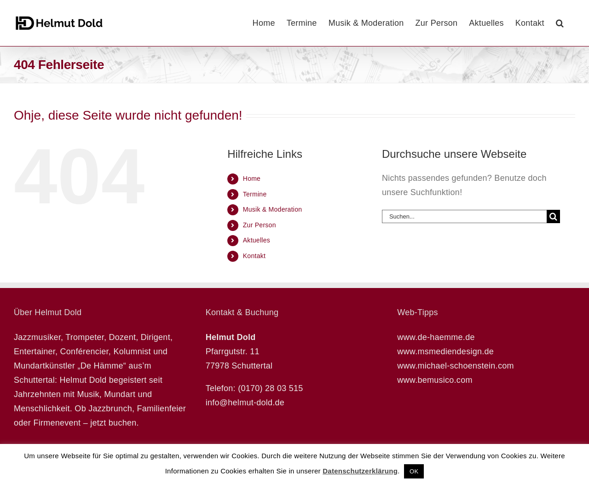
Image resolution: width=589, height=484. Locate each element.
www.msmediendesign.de (445, 351)
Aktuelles (256, 240)
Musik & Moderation (272, 209)
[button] (560, 23)
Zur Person (259, 225)
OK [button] (414, 471)
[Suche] (553, 216)
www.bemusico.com (434, 380)
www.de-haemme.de (435, 337)
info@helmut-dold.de (245, 402)
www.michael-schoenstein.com (455, 365)
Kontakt (254, 255)
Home (251, 178)
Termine (255, 194)
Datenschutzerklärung (360, 471)
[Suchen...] (464, 216)
